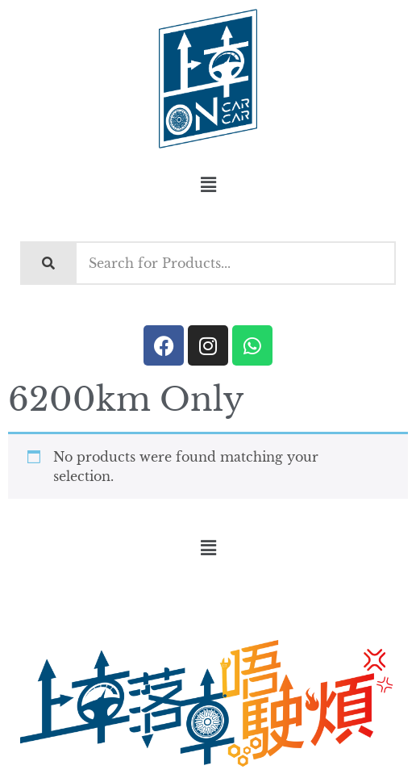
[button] (208, 184)
